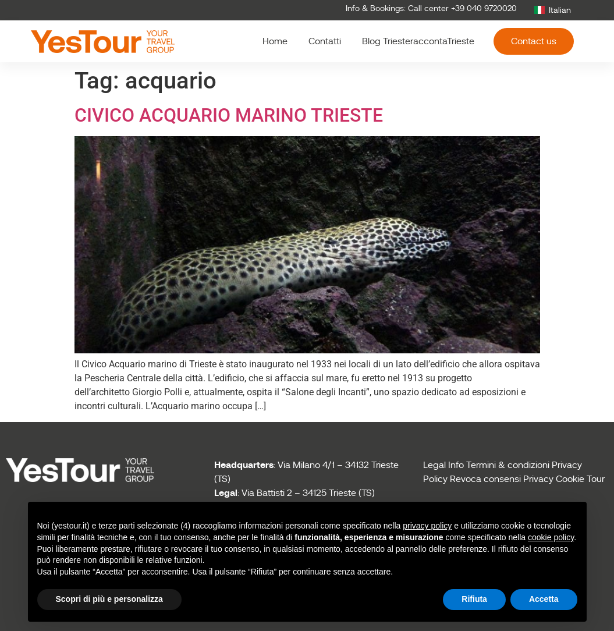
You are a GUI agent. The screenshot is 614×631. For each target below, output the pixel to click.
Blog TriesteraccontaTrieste (418, 41)
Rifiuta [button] (474, 599)
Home (275, 41)
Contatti (324, 41)
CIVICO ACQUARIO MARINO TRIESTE (228, 115)
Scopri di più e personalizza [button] (109, 599)
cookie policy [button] (551, 537)
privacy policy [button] (427, 525)
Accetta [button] (544, 599)
